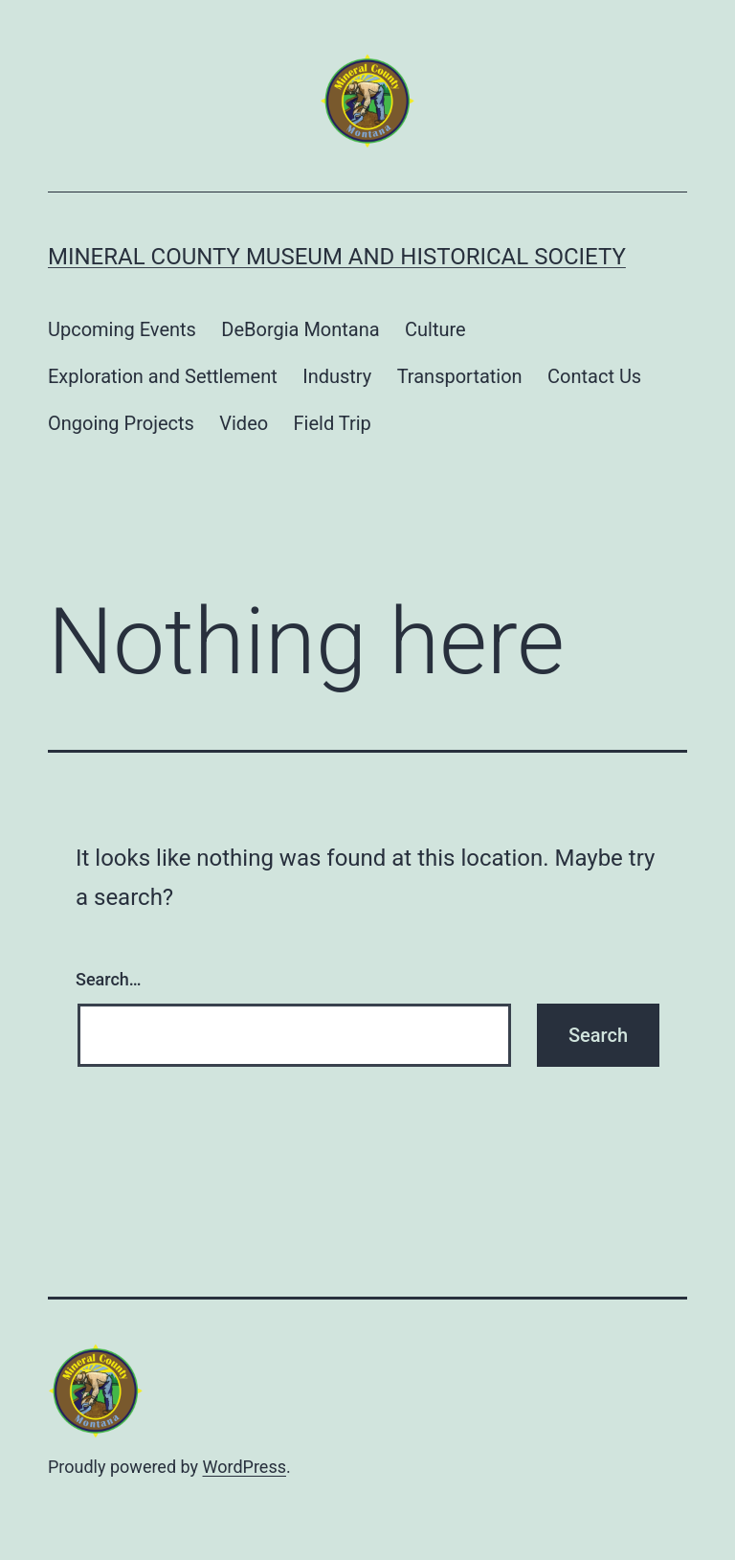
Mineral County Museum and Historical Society (337, 256)
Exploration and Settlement (163, 376)
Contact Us (594, 376)
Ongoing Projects (121, 423)
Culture (435, 329)
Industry (336, 376)
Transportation (460, 376)
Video (243, 423)
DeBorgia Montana (300, 329)
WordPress (244, 1467)
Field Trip (332, 423)
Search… (109, 979)
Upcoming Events (122, 329)
